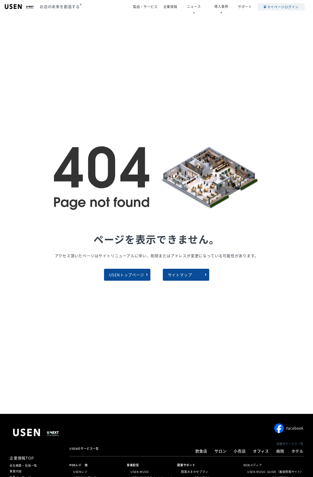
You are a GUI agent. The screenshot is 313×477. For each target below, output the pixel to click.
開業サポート (186, 465)
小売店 (240, 451)
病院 (280, 451)
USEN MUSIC (140, 471)
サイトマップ (180, 275)
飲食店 (201, 451)
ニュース (205, 6)
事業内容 (16, 471)
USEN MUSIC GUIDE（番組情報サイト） (275, 471)
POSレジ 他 (78, 465)
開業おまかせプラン (194, 471)
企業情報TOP (22, 458)
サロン (220, 451)
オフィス (261, 451)
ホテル (297, 451)
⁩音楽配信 (133, 465)
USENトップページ (126, 275)
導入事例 (225, 6)
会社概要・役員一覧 (23, 465)
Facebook (288, 428)
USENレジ (80, 471)
